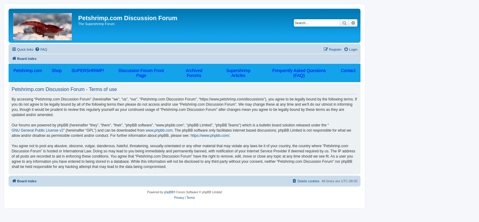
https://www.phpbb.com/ (210, 135)
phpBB (168, 192)
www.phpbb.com (159, 130)
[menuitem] (41, 49)
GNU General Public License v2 (37, 130)
